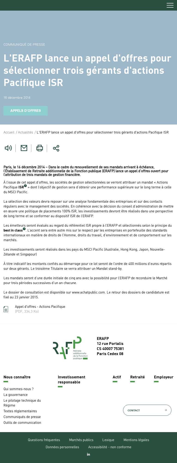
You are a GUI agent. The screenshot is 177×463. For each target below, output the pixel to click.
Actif (117, 377)
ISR (21, 187)
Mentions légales (136, 440)
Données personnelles (62, 447)
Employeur (164, 377)
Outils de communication (22, 423)
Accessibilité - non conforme (109, 447)
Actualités (25, 132)
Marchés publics (81, 440)
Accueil (8, 132)
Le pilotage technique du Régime (22, 403)
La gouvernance (15, 395)
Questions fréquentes (44, 440)
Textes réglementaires (20, 411)
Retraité (137, 377)
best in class (13, 230)
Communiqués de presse (22, 417)
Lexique (108, 440)
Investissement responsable (71, 379)
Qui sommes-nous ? (18, 389)
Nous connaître (16, 377)
